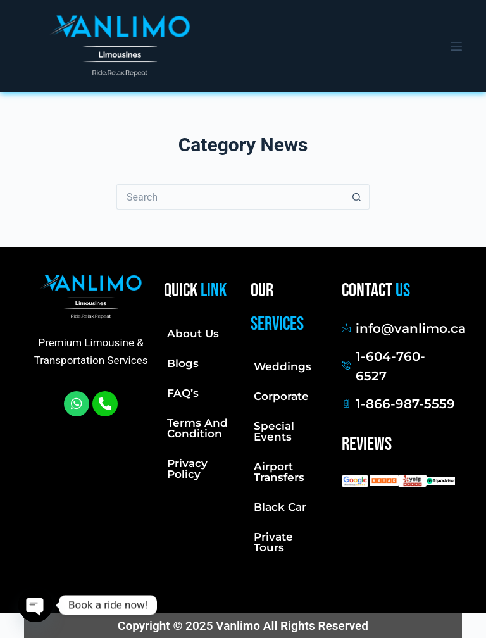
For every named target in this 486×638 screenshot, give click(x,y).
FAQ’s (183, 393)
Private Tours (273, 542)
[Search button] (357, 197)
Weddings (282, 366)
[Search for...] (230, 197)
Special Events (274, 431)
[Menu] (456, 46)
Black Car (280, 507)
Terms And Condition (197, 428)
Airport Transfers (279, 472)
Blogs (183, 363)
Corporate (281, 396)
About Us (193, 333)
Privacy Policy (187, 468)
